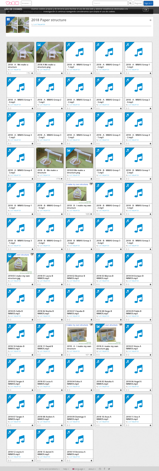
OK (145, 9)
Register (138, 3)
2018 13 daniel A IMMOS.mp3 (45, 453)
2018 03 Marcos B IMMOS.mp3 (104, 277)
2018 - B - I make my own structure (79, 206)
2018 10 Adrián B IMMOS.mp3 (16, 347)
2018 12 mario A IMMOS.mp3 (16, 453)
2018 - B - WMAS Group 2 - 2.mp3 (108, 206)
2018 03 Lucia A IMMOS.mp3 (45, 382)
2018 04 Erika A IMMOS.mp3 (74, 382)
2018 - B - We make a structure (47, 171)
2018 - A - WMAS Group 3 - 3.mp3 (79, 136)
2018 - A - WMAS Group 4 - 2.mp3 (138, 136)
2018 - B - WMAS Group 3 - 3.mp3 (79, 241)
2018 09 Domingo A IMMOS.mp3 (76, 417)
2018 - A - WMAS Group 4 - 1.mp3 (108, 136)
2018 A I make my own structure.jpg (107, 347)
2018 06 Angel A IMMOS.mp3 (133, 382)
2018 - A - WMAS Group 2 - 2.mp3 (79, 100)
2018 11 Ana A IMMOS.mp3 (133, 417)
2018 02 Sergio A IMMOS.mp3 (16, 382)
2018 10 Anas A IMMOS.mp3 (103, 417)
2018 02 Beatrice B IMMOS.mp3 (76, 277)
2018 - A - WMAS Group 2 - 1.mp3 (49, 100)
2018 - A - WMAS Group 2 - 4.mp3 (138, 100)
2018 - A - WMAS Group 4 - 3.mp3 (20, 171)
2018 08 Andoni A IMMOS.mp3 (45, 417)
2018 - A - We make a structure (18, 65)
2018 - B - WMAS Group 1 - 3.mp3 (20, 206)
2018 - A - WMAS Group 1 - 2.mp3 (108, 65)
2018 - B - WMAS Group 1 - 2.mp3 (138, 171)
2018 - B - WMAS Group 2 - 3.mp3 (138, 206)
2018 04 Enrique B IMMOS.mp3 (134, 277)
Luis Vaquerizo (39, 24)
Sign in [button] (148, 3)
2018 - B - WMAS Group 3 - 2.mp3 (49, 241)
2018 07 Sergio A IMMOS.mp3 (16, 417)
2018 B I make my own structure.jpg (19, 277)
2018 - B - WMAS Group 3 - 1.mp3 (20, 241)
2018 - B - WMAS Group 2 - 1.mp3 (138, 241)
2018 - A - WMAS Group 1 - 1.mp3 (79, 65)
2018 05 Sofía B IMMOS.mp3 (15, 312)
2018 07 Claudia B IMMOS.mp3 (75, 312)
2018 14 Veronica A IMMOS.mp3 (76, 453)
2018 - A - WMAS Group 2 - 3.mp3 (108, 100)
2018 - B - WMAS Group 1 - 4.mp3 (49, 206)
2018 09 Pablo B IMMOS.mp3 (133, 312)
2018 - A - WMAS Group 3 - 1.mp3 (20, 136)
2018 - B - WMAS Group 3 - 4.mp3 (108, 241)
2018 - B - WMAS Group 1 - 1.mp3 (108, 171)
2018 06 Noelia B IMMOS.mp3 (45, 312)
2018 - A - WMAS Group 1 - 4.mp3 (20, 100)
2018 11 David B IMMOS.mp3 (45, 347)
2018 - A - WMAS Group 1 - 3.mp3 (138, 65)
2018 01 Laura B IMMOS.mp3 (45, 277)
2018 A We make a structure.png (46, 65)
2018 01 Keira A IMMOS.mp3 (133, 347)
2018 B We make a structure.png (76, 171)
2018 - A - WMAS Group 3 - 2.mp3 (49, 136)
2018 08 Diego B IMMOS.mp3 (104, 312)
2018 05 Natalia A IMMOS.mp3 (105, 382)
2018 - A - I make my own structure (79, 347)
